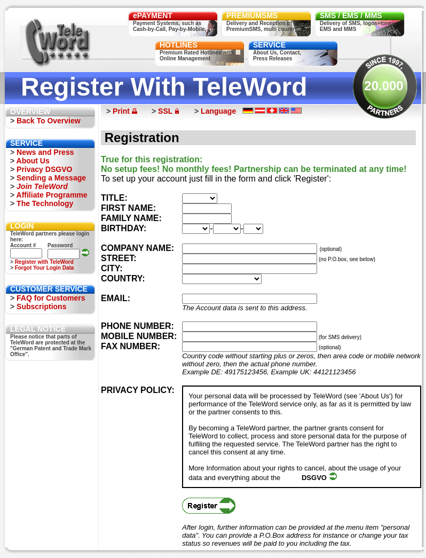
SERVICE (269, 45)
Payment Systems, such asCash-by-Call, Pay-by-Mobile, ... (172, 26)
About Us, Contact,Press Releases (277, 55)
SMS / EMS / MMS (351, 15)
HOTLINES (179, 45)
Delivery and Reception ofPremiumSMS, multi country (261, 26)
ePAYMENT (152, 15)
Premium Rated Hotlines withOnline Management (196, 55)
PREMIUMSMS (252, 15)
